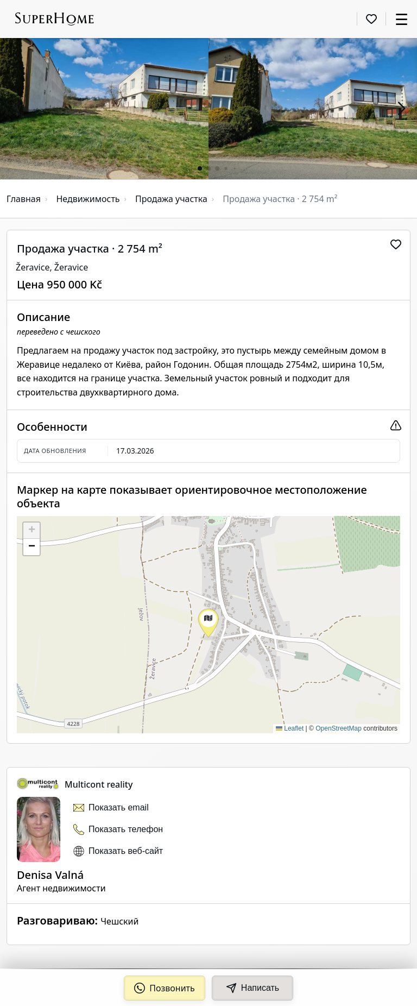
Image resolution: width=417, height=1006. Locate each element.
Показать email (119, 807)
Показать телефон (126, 829)
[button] (16, 109)
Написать (252, 988)
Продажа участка (171, 199)
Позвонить (164, 988)
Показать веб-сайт (126, 851)
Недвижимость (87, 199)
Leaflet (290, 728)
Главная (24, 199)
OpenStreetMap (338, 728)
